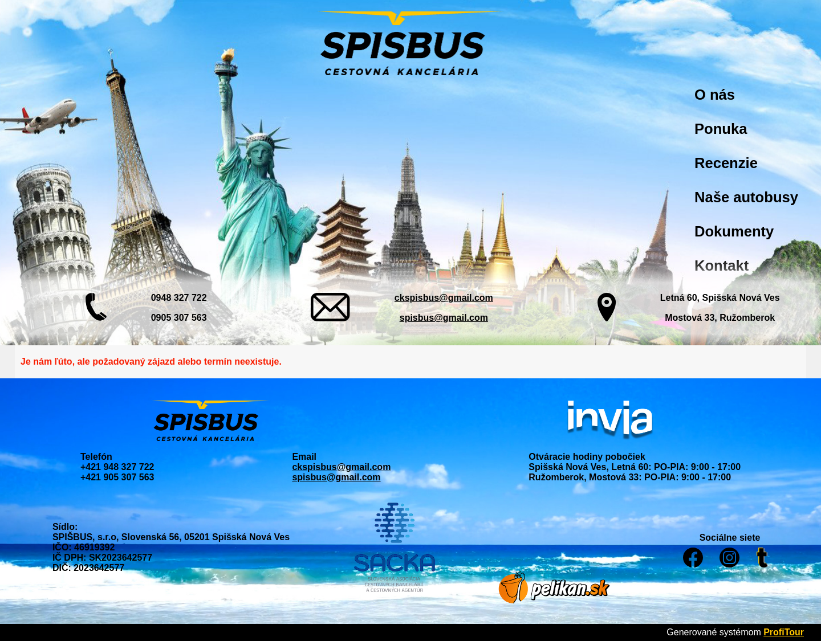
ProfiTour (783, 632)
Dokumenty (734, 231)
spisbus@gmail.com (444, 317)
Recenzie (726, 163)
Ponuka (720, 129)
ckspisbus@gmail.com (444, 298)
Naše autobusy (746, 197)
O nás (714, 95)
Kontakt (721, 265)
